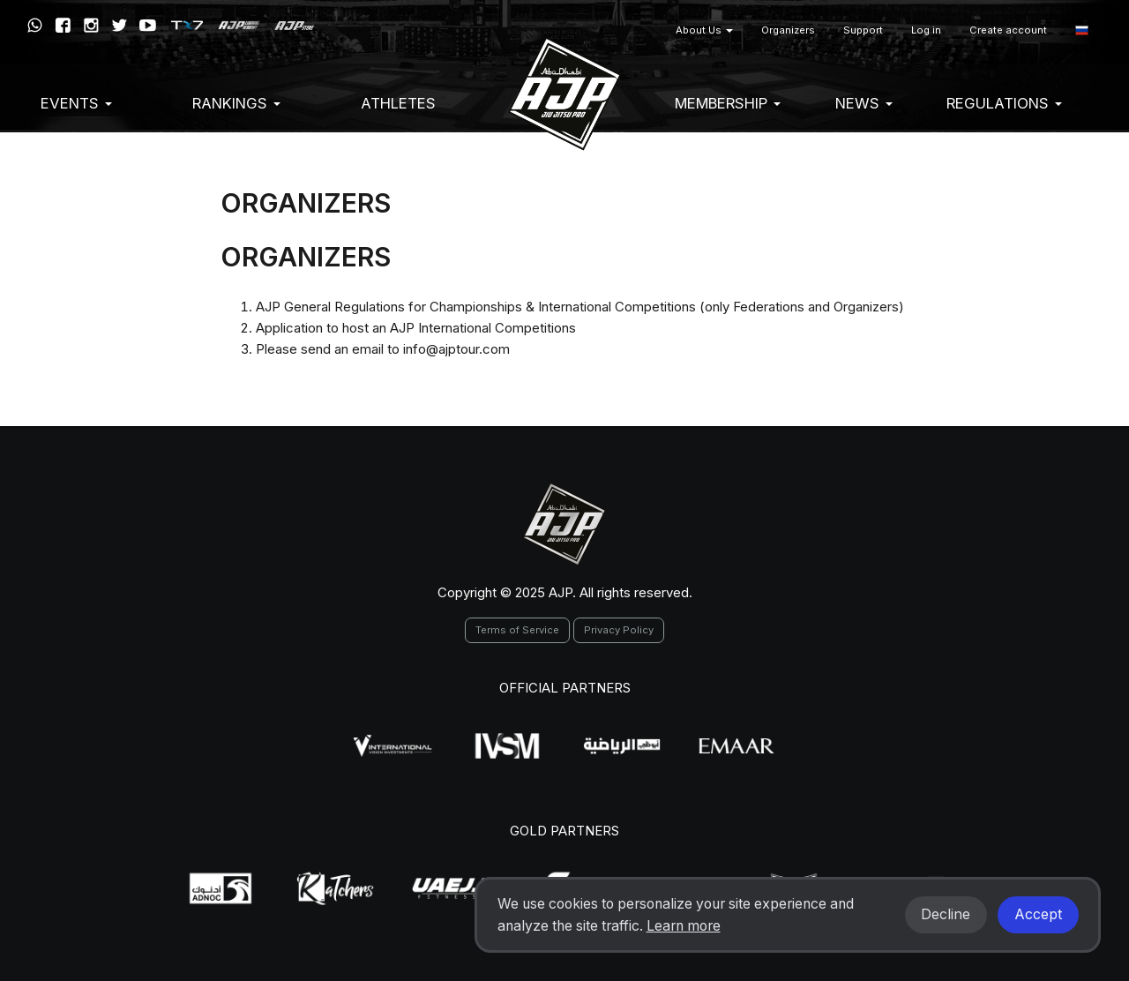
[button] (1082, 30)
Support (863, 30)
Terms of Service (517, 630)
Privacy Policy (619, 630)
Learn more (684, 925)
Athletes (398, 103)
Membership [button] (728, 103)
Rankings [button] (236, 103)
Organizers (788, 30)
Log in (926, 30)
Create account (1008, 30)
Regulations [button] (1004, 103)
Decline (945, 914)
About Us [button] (704, 30)
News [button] (864, 103)
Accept (1038, 914)
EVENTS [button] (76, 103)
